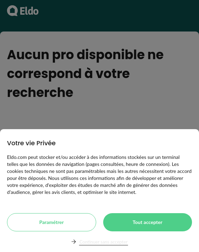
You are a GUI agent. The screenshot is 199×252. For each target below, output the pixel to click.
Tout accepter (147, 222)
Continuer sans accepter (103, 242)
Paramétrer (51, 222)
